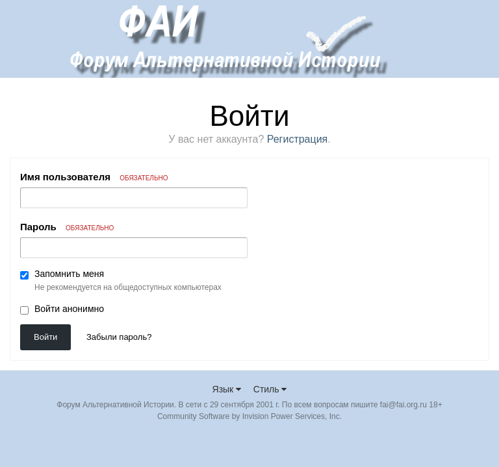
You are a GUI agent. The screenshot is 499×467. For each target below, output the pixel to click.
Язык (227, 389)
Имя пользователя (94, 176)
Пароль (67, 226)
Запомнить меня (69, 274)
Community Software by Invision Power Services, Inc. (249, 416)
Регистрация (297, 139)
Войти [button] (45, 337)
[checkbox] (24, 275)
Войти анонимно (69, 309)
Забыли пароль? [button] (118, 337)
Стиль (270, 389)
